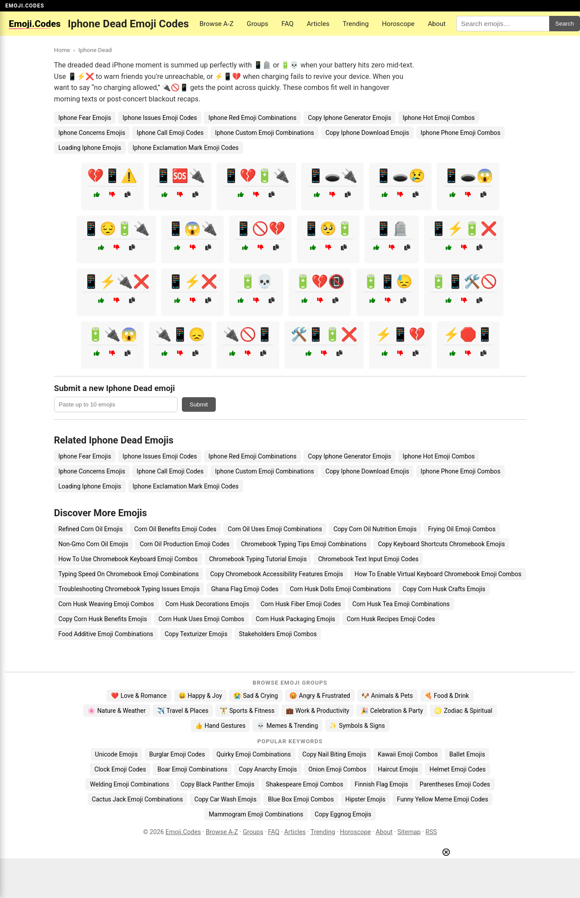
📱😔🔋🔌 (116, 228)
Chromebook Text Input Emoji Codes (368, 559)
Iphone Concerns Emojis (92, 132)
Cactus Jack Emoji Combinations (137, 799)
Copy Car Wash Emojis (225, 799)
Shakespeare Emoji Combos (305, 784)
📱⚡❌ (192, 281)
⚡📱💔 (400, 334)
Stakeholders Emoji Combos (278, 633)
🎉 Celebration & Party (392, 710)
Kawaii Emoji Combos (408, 754)
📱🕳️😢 (400, 175)
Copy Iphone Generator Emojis (349, 117)
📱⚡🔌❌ (116, 281)
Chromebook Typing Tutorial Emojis (258, 559)
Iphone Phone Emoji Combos (460, 132)
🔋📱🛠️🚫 (463, 281)
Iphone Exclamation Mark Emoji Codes (186, 147)
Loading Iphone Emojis (90, 147)
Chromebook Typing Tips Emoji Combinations (303, 544)
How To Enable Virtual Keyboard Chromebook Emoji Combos (438, 574)
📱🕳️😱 (468, 175)
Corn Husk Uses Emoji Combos (201, 618)
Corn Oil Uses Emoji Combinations (275, 529)
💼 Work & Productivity (317, 710)
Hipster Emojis (365, 799)
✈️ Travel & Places (183, 710)
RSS (431, 832)
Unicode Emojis (116, 754)
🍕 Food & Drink (447, 695)
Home (62, 49)
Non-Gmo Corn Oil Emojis (94, 544)
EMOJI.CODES (24, 6)
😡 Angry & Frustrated (319, 695)
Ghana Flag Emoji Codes (244, 588)
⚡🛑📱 (468, 334)
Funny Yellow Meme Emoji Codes (442, 799)
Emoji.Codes (183, 832)
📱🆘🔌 (180, 175)
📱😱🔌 (192, 228)
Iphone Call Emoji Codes (170, 132)
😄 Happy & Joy (200, 695)
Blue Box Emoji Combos (300, 799)
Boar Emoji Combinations (192, 769)
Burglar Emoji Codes (177, 754)
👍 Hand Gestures (220, 725)
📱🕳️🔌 (332, 175)
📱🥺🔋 (328, 228)
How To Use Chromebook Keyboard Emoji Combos (128, 559)
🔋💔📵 (320, 281)
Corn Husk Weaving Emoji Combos (106, 603)
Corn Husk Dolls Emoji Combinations (340, 588)
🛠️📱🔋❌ (324, 334)
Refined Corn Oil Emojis (91, 529)
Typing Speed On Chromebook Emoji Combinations (129, 574)
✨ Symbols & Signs (357, 725)
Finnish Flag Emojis (381, 784)
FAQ (287, 24)
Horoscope (398, 24)
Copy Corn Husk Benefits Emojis (103, 618)
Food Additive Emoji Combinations (106, 633)
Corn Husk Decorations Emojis (207, 603)
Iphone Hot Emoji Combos (439, 117)
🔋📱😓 (387, 281)
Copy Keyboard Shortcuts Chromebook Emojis (441, 544)
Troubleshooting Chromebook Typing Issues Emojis (129, 588)
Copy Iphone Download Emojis (367, 132)
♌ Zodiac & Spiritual (463, 710)
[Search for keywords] (502, 23)
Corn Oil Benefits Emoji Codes (175, 529)
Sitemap (409, 832)
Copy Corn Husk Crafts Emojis (444, 588)
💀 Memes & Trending (287, 725)
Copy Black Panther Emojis (218, 784)
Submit (199, 404)
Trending (356, 24)
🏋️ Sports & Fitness (247, 710)
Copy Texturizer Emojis (196, 633)
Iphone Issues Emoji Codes (159, 117)
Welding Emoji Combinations (129, 784)
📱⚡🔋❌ (463, 228)
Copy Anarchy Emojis (268, 769)
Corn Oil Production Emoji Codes (184, 544)
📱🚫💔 (260, 228)
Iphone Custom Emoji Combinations (264, 132)
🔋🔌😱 (112, 334)
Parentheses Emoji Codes (455, 784)
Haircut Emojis (398, 769)
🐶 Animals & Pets (387, 695)
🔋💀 (256, 281)
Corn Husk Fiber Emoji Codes (301, 603)
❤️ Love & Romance (138, 695)
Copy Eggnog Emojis (343, 814)
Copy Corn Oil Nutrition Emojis (375, 529)
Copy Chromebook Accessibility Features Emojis (276, 574)
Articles (318, 24)
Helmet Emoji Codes (457, 769)
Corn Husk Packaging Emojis (296, 618)
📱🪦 (392, 228)
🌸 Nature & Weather (116, 710)
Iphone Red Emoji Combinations (252, 117)
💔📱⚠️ (112, 175)
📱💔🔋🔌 (256, 175)
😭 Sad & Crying (255, 695)
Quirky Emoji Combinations (254, 754)
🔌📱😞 (180, 334)
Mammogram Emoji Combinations (256, 814)
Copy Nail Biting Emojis (334, 754)
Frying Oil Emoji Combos (461, 529)
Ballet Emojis (467, 754)
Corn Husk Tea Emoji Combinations (401, 603)
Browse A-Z (216, 24)
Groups (257, 24)
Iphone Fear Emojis (85, 117)
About (436, 24)
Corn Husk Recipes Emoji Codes (391, 618)
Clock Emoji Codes (120, 769)
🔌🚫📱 (248, 334)
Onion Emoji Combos (337, 769)
